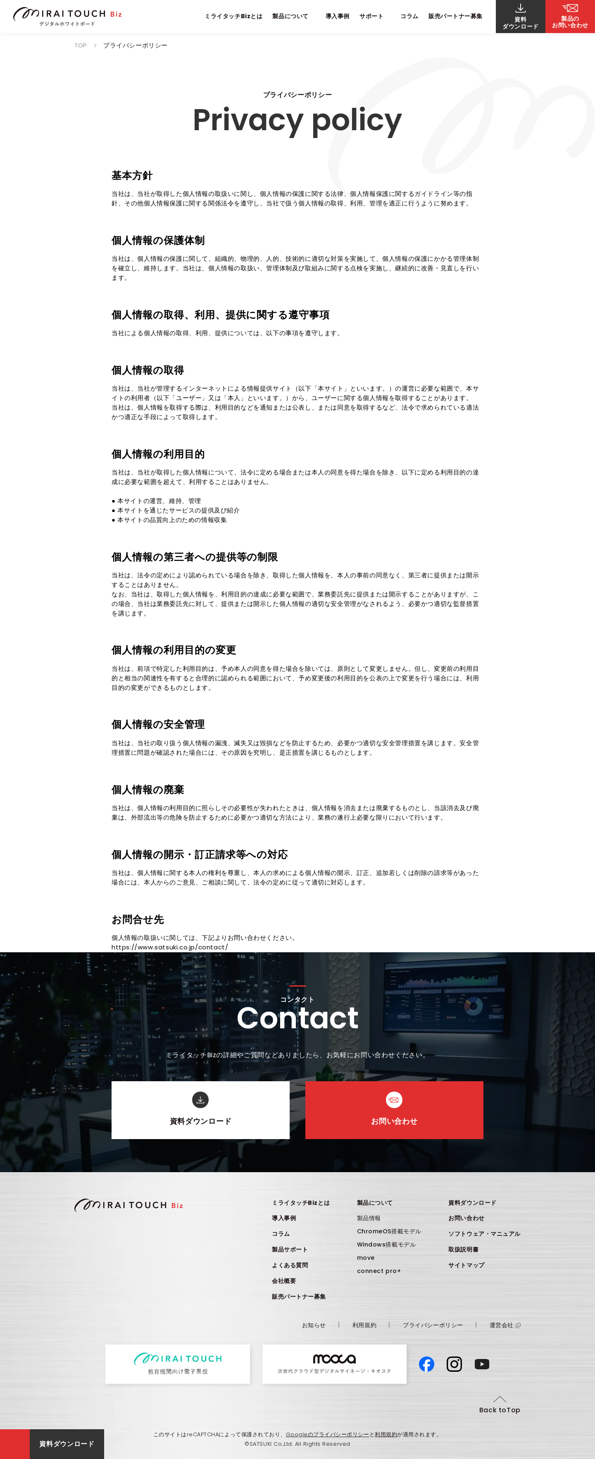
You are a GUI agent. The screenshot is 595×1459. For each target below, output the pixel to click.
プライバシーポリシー (433, 1325)
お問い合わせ (466, 1218)
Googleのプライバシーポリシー (327, 1434)
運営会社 (505, 1325)
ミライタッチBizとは (233, 16)
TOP (80, 45)
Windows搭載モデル (386, 1244)
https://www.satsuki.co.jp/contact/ (170, 947)
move (366, 1258)
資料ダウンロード (472, 1203)
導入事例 (338, 16)
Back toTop (500, 1410)
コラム (409, 16)
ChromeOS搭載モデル (389, 1231)
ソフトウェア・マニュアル (484, 1234)
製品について (375, 1203)
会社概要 (284, 1281)
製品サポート (290, 1249)
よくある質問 (290, 1265)
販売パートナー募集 (455, 16)
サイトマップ (466, 1265)
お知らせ (314, 1325)
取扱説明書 (463, 1249)
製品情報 (369, 1218)
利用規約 (364, 1325)
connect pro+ (379, 1271)
